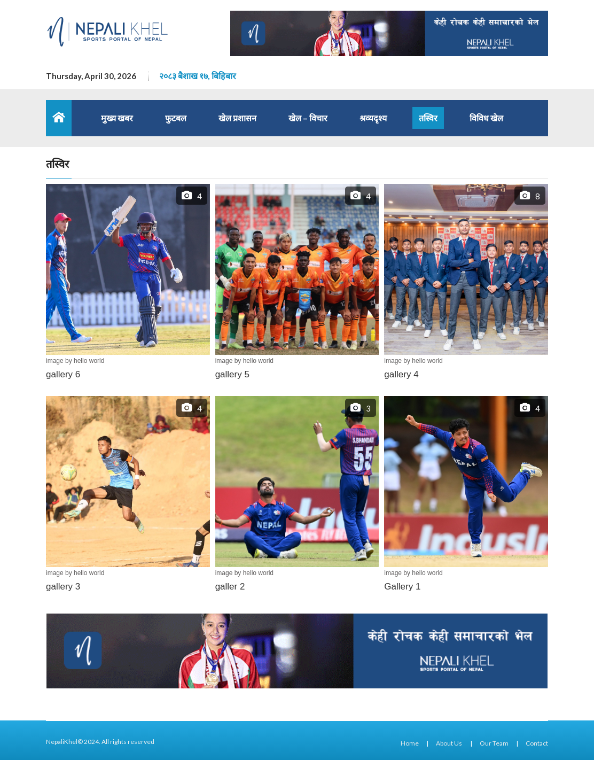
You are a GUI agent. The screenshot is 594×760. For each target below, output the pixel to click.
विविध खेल (486, 118)
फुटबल (175, 118)
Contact (537, 743)
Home (410, 743)
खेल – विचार (307, 118)
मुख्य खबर (117, 118)
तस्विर (428, 118)
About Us (449, 743)
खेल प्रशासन (237, 118)
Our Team (494, 743)
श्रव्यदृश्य (373, 118)
